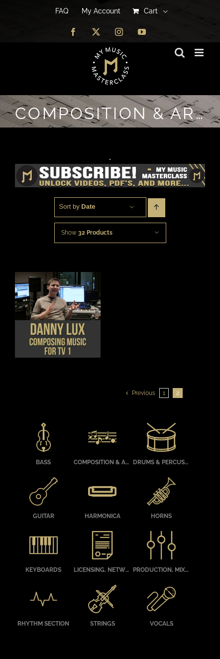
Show (86, 232)
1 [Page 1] (164, 393)
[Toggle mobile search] (180, 52)
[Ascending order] (156, 207)
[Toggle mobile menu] (200, 52)
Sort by (77, 206)
